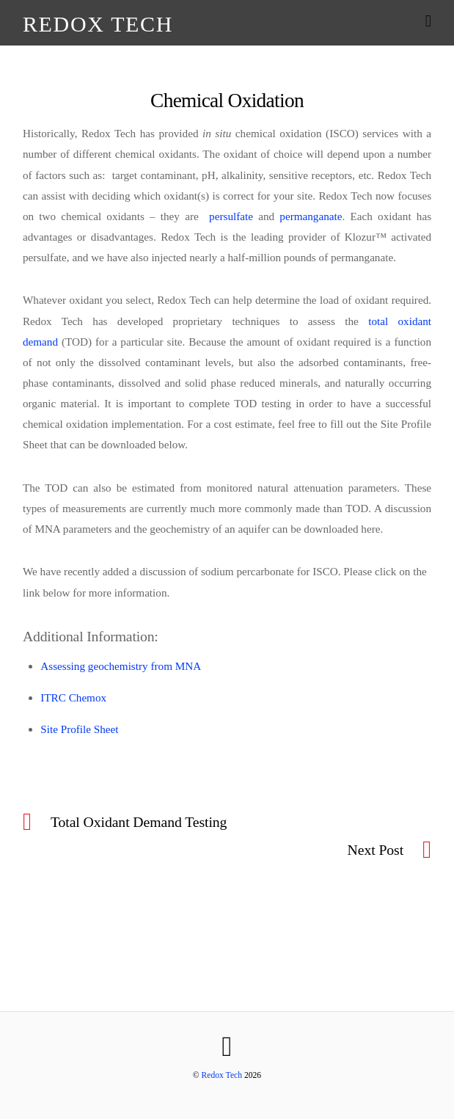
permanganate (310, 216)
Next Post (375, 850)
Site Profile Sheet (79, 729)
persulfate (231, 216)
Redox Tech (222, 1075)
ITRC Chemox (73, 697)
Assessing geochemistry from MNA (120, 666)
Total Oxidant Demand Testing (139, 822)
